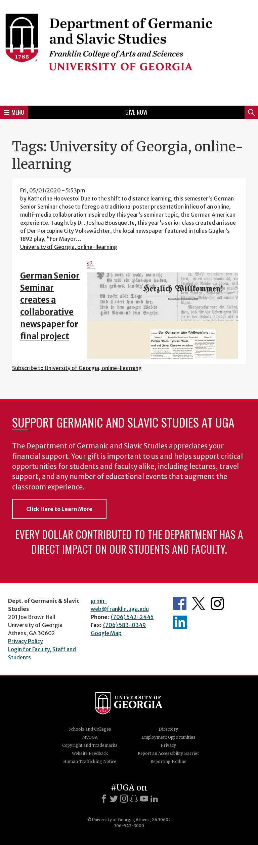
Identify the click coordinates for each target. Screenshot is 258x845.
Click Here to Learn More (59, 509)
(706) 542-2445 (132, 617)
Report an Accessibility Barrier (168, 753)
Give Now (136, 112)
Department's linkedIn (181, 622)
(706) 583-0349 (124, 625)
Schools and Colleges (90, 729)
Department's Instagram (217, 603)
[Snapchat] (134, 799)
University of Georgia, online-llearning (68, 247)
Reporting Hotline (168, 761)
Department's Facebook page (179, 603)
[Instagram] (124, 799)
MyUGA (89, 737)
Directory (168, 729)
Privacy (168, 745)
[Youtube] (144, 799)
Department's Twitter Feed (198, 603)
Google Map (106, 633)
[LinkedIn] (154, 799)
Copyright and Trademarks (90, 745)
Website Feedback (90, 753)
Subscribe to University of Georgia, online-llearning (77, 368)
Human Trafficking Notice (89, 761)
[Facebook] (104, 799)
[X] (114, 799)
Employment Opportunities (168, 737)
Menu (14, 112)
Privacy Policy (25, 641)
